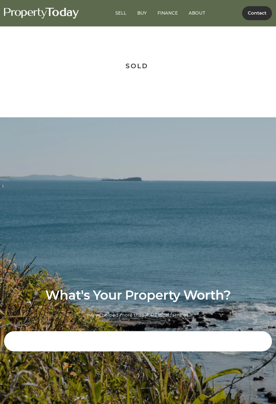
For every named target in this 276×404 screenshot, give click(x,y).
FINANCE (167, 13)
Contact (257, 13)
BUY (142, 13)
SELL (120, 13)
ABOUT (197, 13)
